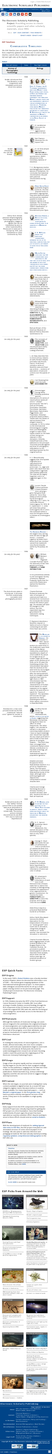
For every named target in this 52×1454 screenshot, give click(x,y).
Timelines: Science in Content (27, 1415)
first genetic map (33, 1092)
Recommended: (9, 1424)
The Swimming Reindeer (38, 532)
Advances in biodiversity (11, 1288)
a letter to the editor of (39, 717)
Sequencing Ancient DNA (11, 1326)
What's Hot (46, 11)
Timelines (35, 9)
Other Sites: (10, 1431)
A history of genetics (33, 1222)
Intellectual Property (23, 1438)
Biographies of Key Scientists (37, 1417)
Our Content (24, 1409)
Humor (35, 1427)
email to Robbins (38, 1117)
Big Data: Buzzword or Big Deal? (37, 1348)
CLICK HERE (12, 1182)
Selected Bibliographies (25, 1424)
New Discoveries (22, 1421)
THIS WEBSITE (35, 33)
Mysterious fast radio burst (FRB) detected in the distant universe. (36, 1317)
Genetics (19, 1429)
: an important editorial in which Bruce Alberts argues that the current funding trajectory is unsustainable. (37, 1245)
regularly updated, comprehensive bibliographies (22, 1136)
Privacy (30, 1436)
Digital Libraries (22, 1431)
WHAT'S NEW (26, 35)
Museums (36, 1433)
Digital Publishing (31, 1429)
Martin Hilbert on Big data (35, 1352)
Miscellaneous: (9, 1427)
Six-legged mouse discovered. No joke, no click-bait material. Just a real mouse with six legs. (37, 1392)
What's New (44, 9)
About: (12, 1409)
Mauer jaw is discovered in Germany (44, 636)
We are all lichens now (34, 1290)
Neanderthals (7, 1390)
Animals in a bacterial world (36, 1293)
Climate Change (8, 1333)
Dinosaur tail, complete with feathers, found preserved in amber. (12, 1317)
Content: (11, 1415)
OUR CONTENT (23, 33)
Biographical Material (24, 1433)
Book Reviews (40, 1424)
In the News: (10, 1420)
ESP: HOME (5, 1452)
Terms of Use (21, 1436)
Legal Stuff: (10, 1437)
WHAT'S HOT (37, 35)
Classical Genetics (22, 9)
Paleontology (8, 1300)
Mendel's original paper (12, 1092)
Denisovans (6, 1394)
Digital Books (21, 1417)
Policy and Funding (38, 1419)
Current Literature (23, 1419)
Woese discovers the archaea (12, 1284)
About (11, 9)
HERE (24, 1164)
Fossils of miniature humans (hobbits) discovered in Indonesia (12, 1249)
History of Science (36, 1431)
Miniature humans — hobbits (12, 1398)
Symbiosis (30, 1269)
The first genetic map (33, 1218)
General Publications (24, 1427)
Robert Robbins (24, 978)
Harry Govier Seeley (42, 186)
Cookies (37, 1436)
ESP (14, 33)
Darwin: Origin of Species (35, 1211)
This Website (35, 1409)
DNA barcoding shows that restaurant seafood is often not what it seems (13, 1293)
